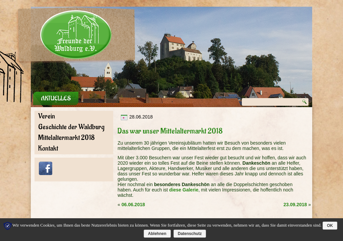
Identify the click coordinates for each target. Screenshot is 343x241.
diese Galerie (183, 189)
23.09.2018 (295, 204)
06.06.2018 (133, 204)
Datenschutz (190, 233)
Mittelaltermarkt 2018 (66, 137)
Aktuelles (56, 98)
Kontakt (48, 148)
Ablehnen (157, 233)
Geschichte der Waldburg (71, 127)
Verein (46, 116)
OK (330, 225)
